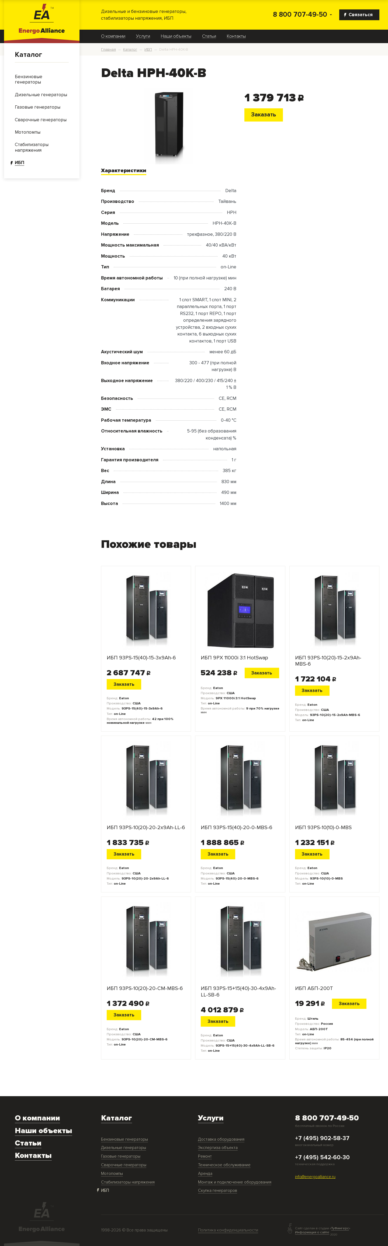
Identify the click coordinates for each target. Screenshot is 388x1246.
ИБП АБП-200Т (314, 988)
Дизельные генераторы (123, 1147)
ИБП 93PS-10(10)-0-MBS (323, 828)
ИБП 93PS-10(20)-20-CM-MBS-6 (145, 988)
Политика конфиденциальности (228, 1230)
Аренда (205, 1173)
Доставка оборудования (221, 1139)
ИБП (105, 1190)
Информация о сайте (312, 1232)
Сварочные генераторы (123, 1165)
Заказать (263, 114)
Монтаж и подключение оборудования (234, 1182)
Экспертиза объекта (218, 1147)
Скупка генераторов (217, 1190)
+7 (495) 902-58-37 (322, 1138)
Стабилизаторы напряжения (128, 1182)
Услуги (143, 36)
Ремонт (205, 1156)
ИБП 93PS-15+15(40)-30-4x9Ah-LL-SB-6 (238, 991)
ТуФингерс (340, 1228)
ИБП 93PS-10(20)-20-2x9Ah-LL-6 (146, 828)
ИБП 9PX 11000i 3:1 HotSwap (234, 658)
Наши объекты (176, 36)
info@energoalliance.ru (315, 1176)
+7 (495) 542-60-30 (322, 1158)
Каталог (28, 54)
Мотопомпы (112, 1173)
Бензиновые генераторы (124, 1139)
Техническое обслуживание (224, 1165)
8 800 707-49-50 (300, 15)
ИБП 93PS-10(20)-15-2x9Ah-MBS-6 (328, 661)
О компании (113, 36)
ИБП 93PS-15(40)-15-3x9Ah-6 (141, 658)
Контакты (236, 36)
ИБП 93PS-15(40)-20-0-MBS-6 (236, 828)
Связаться (358, 15)
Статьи (209, 36)
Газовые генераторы (120, 1156)
